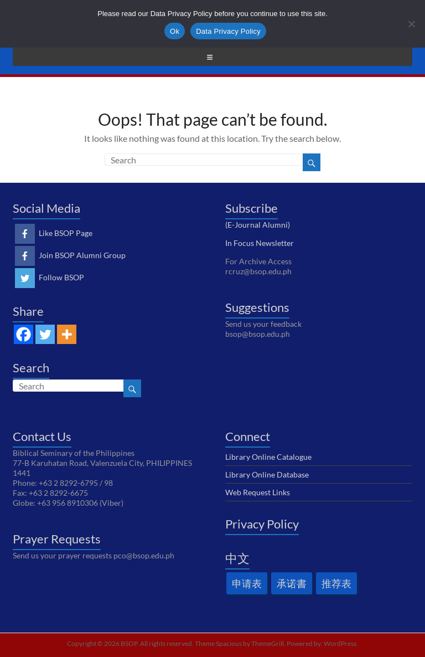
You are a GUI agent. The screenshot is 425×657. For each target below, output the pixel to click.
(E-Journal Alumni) (257, 224)
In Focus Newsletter (259, 243)
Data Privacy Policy (228, 31)
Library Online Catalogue (268, 456)
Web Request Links (257, 492)
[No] (411, 23)
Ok (174, 31)
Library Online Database (267, 474)
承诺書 (292, 583)
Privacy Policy (262, 523)
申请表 (247, 583)
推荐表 (336, 583)
